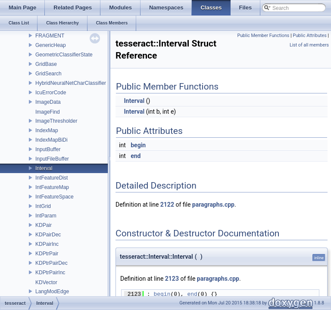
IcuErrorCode (50, 93)
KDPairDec (48, 235)
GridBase (46, 64)
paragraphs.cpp (213, 204)
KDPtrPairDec (51, 263)
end (136, 155)
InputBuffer (48, 149)
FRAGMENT (49, 36)
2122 (167, 204)
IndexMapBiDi (51, 140)
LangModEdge (52, 291)
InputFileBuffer (52, 159)
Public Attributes (310, 35)
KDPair (43, 225)
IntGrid (43, 206)
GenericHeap (50, 45)
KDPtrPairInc (50, 273)
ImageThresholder (56, 121)
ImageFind (47, 112)
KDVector (46, 282)
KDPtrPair (46, 254)
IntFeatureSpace (54, 197)
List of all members (309, 45)
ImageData (48, 102)
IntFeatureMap (52, 187)
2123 (172, 278)
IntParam (45, 216)
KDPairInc (47, 244)
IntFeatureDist (51, 178)
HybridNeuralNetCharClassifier (70, 83)
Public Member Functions (263, 35)
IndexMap (46, 130)
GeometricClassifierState (64, 55)
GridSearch (48, 74)
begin (138, 145)
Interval (43, 168)
